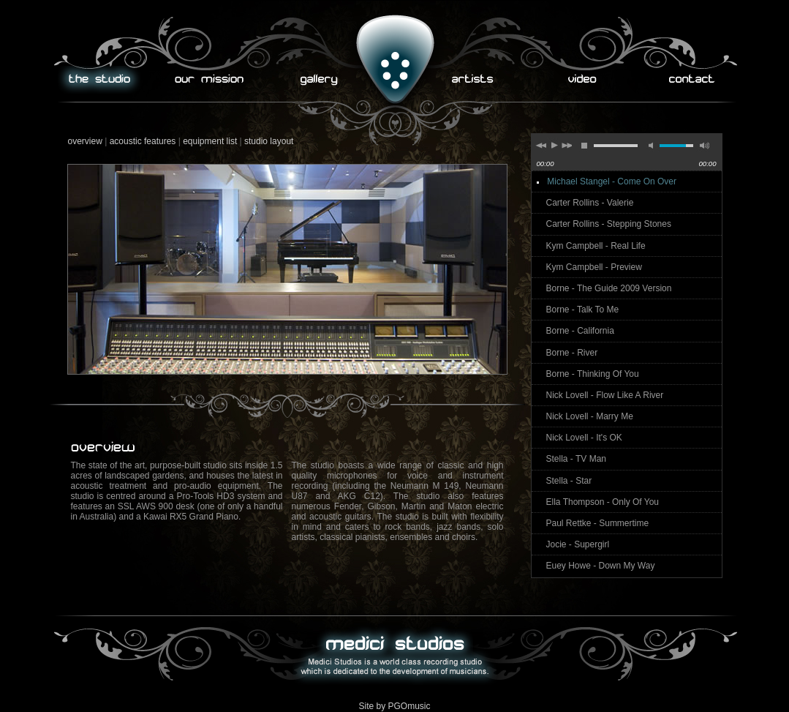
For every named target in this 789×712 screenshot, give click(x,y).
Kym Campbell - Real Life (596, 246)
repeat (778, 177)
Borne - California (580, 331)
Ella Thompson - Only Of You (603, 502)
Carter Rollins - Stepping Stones (608, 224)
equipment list (210, 141)
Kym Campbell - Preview (594, 267)
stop (584, 147)
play (553, 145)
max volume (702, 146)
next (566, 147)
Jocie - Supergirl (578, 544)
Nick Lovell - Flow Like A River (605, 395)
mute (653, 146)
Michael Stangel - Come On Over (611, 181)
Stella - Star (569, 481)
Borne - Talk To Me (582, 309)
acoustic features (143, 141)
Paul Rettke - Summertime (597, 523)
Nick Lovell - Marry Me (589, 416)
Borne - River (572, 353)
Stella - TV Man (576, 459)
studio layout (268, 141)
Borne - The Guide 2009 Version (609, 288)
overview (85, 141)
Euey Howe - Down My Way (600, 566)
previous (540, 147)
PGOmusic (409, 706)
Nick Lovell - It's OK (584, 437)
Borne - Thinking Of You (592, 374)
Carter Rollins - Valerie (590, 203)
